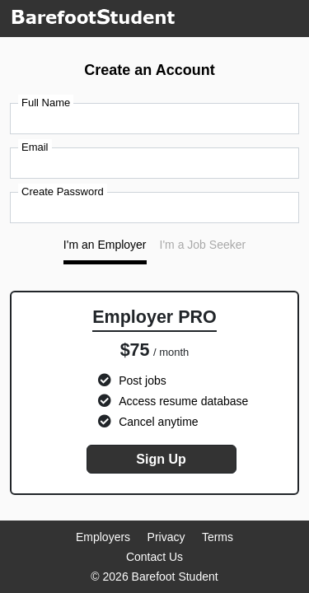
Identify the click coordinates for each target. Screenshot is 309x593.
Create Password (62, 191)
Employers (103, 537)
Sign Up (160, 459)
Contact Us (154, 556)
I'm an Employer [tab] (105, 244)
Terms (217, 537)
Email (35, 147)
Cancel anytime (159, 421)
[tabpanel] (154, 393)
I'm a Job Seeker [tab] (203, 244)
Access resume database (183, 401)
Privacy (166, 537)
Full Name (45, 102)
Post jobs (142, 380)
